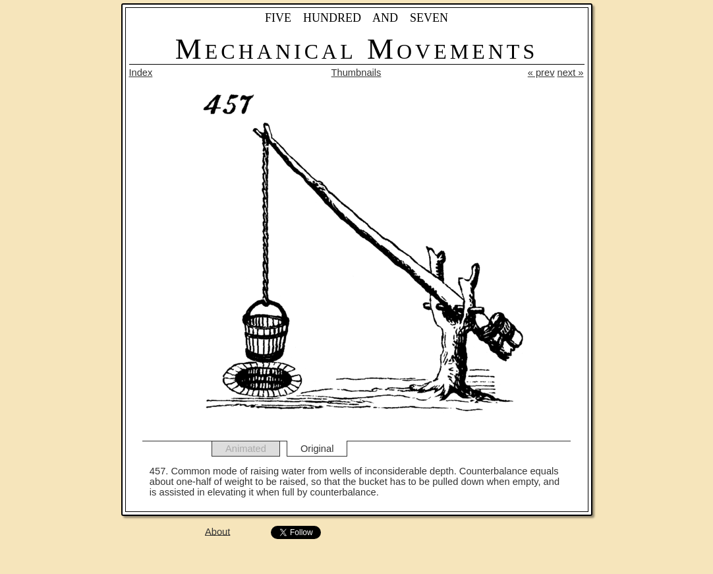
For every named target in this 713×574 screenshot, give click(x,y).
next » (570, 72)
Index (141, 72)
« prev (541, 72)
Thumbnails (356, 72)
